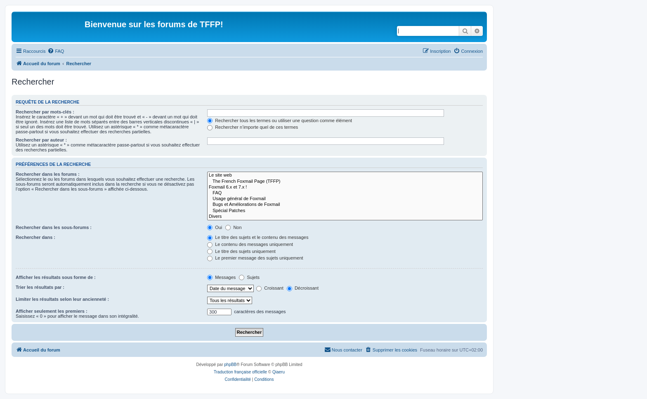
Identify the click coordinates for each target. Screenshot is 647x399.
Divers (345, 217)
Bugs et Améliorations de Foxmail (345, 205)
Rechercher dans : (35, 237)
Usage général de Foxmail (345, 199)
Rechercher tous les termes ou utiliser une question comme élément (279, 120)
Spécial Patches (345, 211)
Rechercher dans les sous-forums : (54, 227)
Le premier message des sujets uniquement (255, 257)
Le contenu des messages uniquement (250, 244)
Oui (214, 227)
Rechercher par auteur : (41, 139)
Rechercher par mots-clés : (45, 111)
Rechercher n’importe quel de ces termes (252, 127)
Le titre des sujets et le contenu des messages (257, 237)
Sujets (249, 277)
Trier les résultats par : (40, 287)
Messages (221, 277)
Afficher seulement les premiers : (51, 311)
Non (233, 227)
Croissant (269, 288)
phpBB (230, 364)
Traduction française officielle (240, 372)
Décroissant (303, 288)
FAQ (345, 193)
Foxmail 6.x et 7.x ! (345, 187)
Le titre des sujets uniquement (241, 251)
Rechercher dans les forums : (48, 174)
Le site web (345, 175)
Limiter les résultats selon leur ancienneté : (62, 299)
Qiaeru (278, 372)
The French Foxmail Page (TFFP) (345, 181)
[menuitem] (55, 51)
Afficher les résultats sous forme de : (56, 277)
